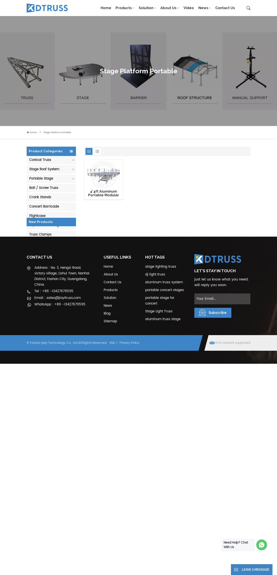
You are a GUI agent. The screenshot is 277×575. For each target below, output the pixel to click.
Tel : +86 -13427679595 (53, 502)
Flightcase (37, 216)
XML (112, 554)
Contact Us (225, 8)
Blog (107, 524)
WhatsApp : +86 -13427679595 (59, 516)
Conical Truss (40, 160)
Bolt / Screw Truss (43, 188)
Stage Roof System (44, 169)
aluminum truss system (164, 493)
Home (106, 8)
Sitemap (110, 532)
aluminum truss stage (162, 530)
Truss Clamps (40, 234)
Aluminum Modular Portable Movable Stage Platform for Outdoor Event (55, 361)
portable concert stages (164, 501)
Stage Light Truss (158, 522)
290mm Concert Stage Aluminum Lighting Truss (56, 301)
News (203, 8)
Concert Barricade (44, 206)
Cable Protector (42, 253)
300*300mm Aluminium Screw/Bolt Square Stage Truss (54, 422)
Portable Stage (41, 178)
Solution (146, 8)
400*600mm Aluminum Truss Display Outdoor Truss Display (55, 321)
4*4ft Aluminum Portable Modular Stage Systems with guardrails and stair (103, 193)
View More (55, 289)
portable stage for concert (159, 512)
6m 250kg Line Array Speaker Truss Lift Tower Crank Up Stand (55, 402)
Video (189, 8)
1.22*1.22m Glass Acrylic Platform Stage (55, 381)
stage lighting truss (160, 478)
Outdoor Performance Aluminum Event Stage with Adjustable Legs (56, 341)
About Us (168, 8)
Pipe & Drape (39, 244)
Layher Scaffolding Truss (48, 225)
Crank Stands (40, 197)
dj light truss (155, 485)
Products (124, 8)
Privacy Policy (129, 554)
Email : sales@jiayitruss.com (57, 509)
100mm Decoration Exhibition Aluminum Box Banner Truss (56, 280)
